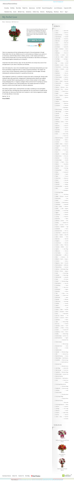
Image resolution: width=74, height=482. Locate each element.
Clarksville (58, 210)
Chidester (66, 214)
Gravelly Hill (66, 172)
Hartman (66, 158)
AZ (22, 479)
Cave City (66, 283)
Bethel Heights (65, 154)
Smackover (58, 214)
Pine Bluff (66, 36)
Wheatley (66, 299)
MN (62, 479)
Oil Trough (66, 408)
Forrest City (66, 135)
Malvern (57, 164)
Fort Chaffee (58, 253)
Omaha (66, 356)
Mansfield (66, 204)
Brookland (58, 46)
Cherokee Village (65, 281)
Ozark (61, 259)
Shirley (67, 162)
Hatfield (57, 143)
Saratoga (66, 182)
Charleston (58, 202)
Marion (66, 65)
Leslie (67, 390)
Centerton (66, 77)
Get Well (38, 8)
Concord (62, 317)
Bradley (57, 333)
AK (21, 479)
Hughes (66, 289)
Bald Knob (66, 103)
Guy (62, 89)
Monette (57, 65)
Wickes (57, 172)
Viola (67, 198)
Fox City (61, 224)
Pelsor (57, 194)
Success (66, 196)
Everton (62, 220)
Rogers (57, 50)
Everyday (6, 8)
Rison (57, 287)
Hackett (61, 234)
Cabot (62, 57)
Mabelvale (57, 52)
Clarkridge (66, 168)
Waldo (60, 206)
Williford (57, 174)
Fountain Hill (65, 329)
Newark (57, 327)
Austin (57, 273)
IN (44, 479)
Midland (57, 259)
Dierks (67, 285)
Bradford (66, 200)
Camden (66, 123)
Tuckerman (58, 139)
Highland (57, 127)
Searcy (62, 121)
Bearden (57, 168)
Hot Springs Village (59, 192)
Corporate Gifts (67, 8)
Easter (14, 12)
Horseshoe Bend (59, 186)
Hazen (57, 279)
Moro (62, 325)
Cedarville (66, 234)
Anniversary (32, 8)
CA (26, 479)
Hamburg (57, 121)
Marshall (66, 238)
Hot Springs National (60, 404)
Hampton (66, 143)
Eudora (66, 170)
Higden (66, 337)
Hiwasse (57, 87)
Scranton (57, 261)
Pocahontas (65, 149)
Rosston (66, 127)
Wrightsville (58, 388)
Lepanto (57, 248)
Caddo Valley (65, 412)
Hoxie (62, 331)
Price (61, 12)
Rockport (57, 412)
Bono (67, 87)
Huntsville (57, 184)
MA (58, 479)
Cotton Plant (58, 232)
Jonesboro (58, 44)
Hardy (67, 236)
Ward (57, 48)
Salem (57, 236)
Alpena (67, 218)
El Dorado (66, 156)
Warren (66, 166)
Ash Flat (66, 131)
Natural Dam (65, 101)
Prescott (66, 176)
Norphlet (66, 309)
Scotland (66, 111)
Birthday (12, 8)
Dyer (62, 263)
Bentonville (66, 30)
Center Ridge (65, 275)
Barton (57, 311)
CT (31, 479)
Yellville (62, 246)
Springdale (66, 40)
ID (40, 479)
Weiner (66, 319)
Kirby (63, 293)
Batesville (57, 154)
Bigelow (66, 271)
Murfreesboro (58, 283)
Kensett (57, 147)
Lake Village (66, 248)
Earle (67, 54)
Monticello (58, 291)
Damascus (58, 79)
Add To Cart (37, 40)
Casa (57, 347)
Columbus (66, 406)
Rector (57, 313)
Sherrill (66, 85)
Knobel (57, 281)
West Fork (66, 75)
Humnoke (57, 89)
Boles (67, 345)
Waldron (66, 139)
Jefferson (66, 255)
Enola (57, 133)
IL (42, 479)
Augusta (66, 208)
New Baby (18, 8)
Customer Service (6, 476)
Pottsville (66, 263)
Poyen (62, 162)
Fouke (67, 61)
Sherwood (66, 52)
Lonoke (63, 54)
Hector (67, 121)
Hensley (57, 54)
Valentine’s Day (8, 12)
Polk (62, 208)
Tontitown (58, 97)
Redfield (66, 93)
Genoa (57, 81)
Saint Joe (66, 414)
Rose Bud (66, 267)
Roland (57, 91)
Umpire (66, 253)
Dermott (61, 196)
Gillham (66, 382)
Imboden (66, 242)
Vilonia (57, 42)
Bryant (61, 81)
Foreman (57, 141)
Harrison (66, 129)
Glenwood (66, 178)
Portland (66, 323)
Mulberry (57, 71)
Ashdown (66, 206)
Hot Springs (58, 117)
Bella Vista (58, 40)
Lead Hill (66, 137)
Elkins (57, 257)
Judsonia (57, 115)
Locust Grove (58, 242)
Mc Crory (57, 323)
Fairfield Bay (58, 204)
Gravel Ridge (65, 273)
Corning (57, 216)
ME (53, 479)
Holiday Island (58, 255)
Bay (56, 63)
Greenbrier (66, 44)
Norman (57, 414)
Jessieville (66, 277)
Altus (67, 220)
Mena (61, 143)
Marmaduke (65, 313)
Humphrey (58, 331)
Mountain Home (59, 230)
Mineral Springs (59, 109)
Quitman (57, 269)
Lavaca (57, 69)
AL (19, 479)
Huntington (66, 59)
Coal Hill (66, 240)
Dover (57, 234)
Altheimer (57, 220)
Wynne (57, 123)
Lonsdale (57, 275)
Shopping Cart (60, 1)
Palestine (57, 101)
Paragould (58, 145)
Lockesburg (58, 285)
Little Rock (66, 32)
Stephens (62, 226)
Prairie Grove (58, 67)
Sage (67, 226)
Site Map (27, 476)
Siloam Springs (59, 77)
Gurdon (57, 162)
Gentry (57, 32)
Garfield (66, 63)
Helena (67, 113)
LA (51, 479)
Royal (57, 224)
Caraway (66, 303)
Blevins (66, 331)
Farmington (58, 61)
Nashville (57, 299)
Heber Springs (58, 111)
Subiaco (66, 261)
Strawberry (58, 307)
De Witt (66, 347)
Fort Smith (66, 50)
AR (24, 479)
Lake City (57, 57)
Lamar (67, 246)
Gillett (61, 309)
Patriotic (42, 12)
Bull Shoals (58, 297)
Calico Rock (66, 287)
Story (61, 416)
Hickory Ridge (65, 321)
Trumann (57, 246)
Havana (61, 236)
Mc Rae (57, 271)
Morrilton (57, 158)
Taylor (57, 321)
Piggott (57, 212)
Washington (65, 107)
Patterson (57, 410)
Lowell (67, 69)
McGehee (66, 212)
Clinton (57, 30)
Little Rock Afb (58, 277)
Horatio (57, 329)
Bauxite (61, 95)
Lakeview (57, 295)
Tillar (57, 293)
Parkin (67, 325)
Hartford (57, 406)
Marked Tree (65, 222)
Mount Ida (58, 218)
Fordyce (66, 291)
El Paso (61, 271)
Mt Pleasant (58, 289)
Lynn (67, 307)
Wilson (66, 317)
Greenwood (58, 75)
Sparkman (58, 319)
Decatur (66, 89)
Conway (66, 34)
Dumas (57, 180)
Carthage (57, 408)
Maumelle (66, 81)
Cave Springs (65, 67)
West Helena (58, 149)
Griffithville (66, 265)
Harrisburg (66, 194)
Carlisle (66, 71)
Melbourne (58, 251)
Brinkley (57, 222)
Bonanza (63, 257)
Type (66, 12)
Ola (67, 257)
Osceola (66, 119)
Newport (57, 119)
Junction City (65, 335)
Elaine (62, 327)
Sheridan (66, 115)
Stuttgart (66, 184)
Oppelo (66, 174)
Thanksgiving (49, 12)
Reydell (57, 93)
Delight (57, 196)
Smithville (57, 390)
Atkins (57, 188)
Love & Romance (58, 8)
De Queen (62, 311)
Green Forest (65, 295)
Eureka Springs (58, 160)
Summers (66, 95)
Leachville (57, 166)
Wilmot (66, 141)
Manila (67, 311)
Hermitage (66, 301)
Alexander (66, 79)
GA (37, 479)
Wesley (57, 200)
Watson (62, 315)
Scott (57, 95)
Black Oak (57, 238)
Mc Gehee (66, 279)
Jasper (67, 297)
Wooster (66, 73)
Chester (66, 410)
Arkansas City (65, 232)
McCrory (66, 230)
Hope (57, 206)
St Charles (66, 418)
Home (3, 21)
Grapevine (66, 216)
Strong (66, 327)
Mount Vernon (65, 91)
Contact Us (21, 476)
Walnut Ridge (65, 333)
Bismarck (66, 125)
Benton (66, 48)
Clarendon (58, 325)
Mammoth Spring (59, 137)
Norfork (66, 305)
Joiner (57, 380)
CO (29, 479)
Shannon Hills (58, 83)
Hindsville (66, 105)
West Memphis (58, 36)
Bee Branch (58, 103)
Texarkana (66, 38)
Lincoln (61, 65)
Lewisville (66, 186)
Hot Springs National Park (61, 384)
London (57, 244)
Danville (66, 160)
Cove (67, 293)
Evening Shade (58, 170)
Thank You (25, 8)
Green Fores (65, 380)
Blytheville (57, 131)
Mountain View (65, 145)
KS (47, 479)
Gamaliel (57, 352)
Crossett (66, 117)
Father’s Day (36, 12)
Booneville (58, 129)
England (66, 57)
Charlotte (66, 416)
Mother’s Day (21, 12)
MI (60, 479)
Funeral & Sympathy (47, 8)
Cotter (57, 416)
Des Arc (57, 151)
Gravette (62, 69)
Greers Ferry (58, 178)
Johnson (66, 97)
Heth (56, 354)
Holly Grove (58, 301)
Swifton (57, 305)
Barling (66, 83)
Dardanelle (58, 228)
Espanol (54, 1)
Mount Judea (58, 198)
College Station (59, 99)
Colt (67, 315)
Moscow (62, 87)
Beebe (67, 151)
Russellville (66, 164)
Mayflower (58, 73)
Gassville (57, 113)
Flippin (57, 176)
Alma (62, 63)
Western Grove (58, 156)
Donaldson (58, 105)
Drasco (57, 317)
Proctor (66, 224)
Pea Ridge (57, 59)
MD (56, 479)
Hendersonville (58, 350)
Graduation (28, 12)
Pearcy (67, 228)
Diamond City (65, 354)
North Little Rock (59, 34)
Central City (58, 85)
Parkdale (57, 303)
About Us (14, 476)
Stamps (57, 309)
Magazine (57, 263)
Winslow (66, 251)
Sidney (67, 404)
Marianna (57, 125)
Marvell (66, 188)
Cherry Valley (65, 133)
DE (33, 479)
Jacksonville (58, 38)
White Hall (66, 42)
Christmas (56, 12)
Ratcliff (57, 208)
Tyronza (66, 147)
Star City (57, 315)
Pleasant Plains (58, 267)
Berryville (66, 180)
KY (49, 479)
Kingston (66, 259)
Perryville (66, 109)
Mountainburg (65, 202)
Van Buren (61, 48)
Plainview (66, 244)
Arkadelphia (66, 190)
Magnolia (57, 182)
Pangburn (57, 240)
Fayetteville (66, 46)
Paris (62, 166)
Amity (62, 244)
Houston (57, 226)
